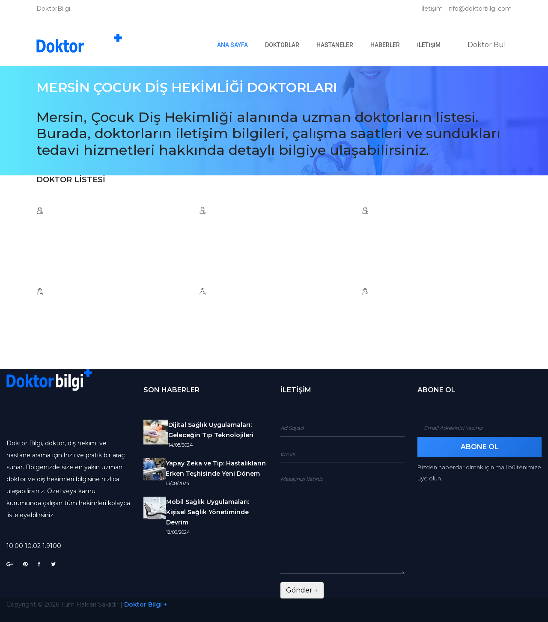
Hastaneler (334, 44)
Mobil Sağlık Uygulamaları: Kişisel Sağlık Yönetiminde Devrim (207, 512)
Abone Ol (480, 447)
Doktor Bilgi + (145, 604)
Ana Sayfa (236, 44)
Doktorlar (282, 44)
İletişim (429, 44)
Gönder (302, 590)
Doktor (487, 45)
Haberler (385, 44)
